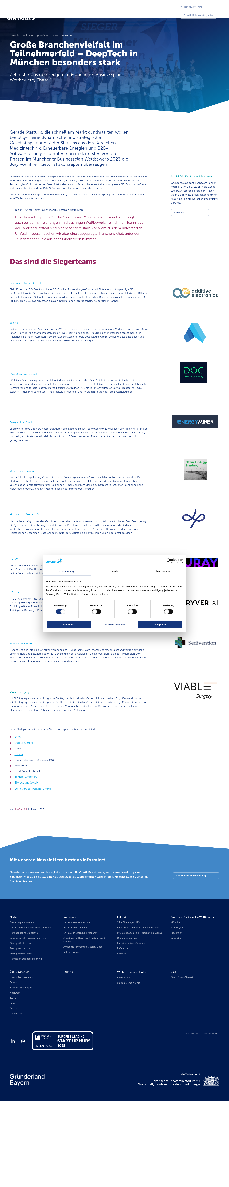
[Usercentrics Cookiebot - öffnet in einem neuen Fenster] (169, 560)
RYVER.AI (16, 648)
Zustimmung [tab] (66, 571)
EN (220, 7)
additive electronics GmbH (28, 297)
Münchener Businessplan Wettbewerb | (36, 41)
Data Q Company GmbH (26, 397)
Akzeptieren (160, 624)
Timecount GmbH (27, 860)
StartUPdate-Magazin (205, 15)
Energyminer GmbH (23, 453)
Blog (174, 1054)
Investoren (70, 996)
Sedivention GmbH (22, 704)
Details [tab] (115, 571)
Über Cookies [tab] (162, 571)
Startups (15, 996)
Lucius (19, 830)
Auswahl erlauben (114, 624)
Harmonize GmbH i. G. (24, 556)
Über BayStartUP (21, 1054)
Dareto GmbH (24, 818)
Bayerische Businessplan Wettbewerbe (187, 998)
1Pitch (19, 812)
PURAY (14, 608)
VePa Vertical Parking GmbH (33, 867)
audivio (14, 341)
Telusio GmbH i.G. (27, 854)
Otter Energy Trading (24, 505)
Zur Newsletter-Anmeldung (190, 954)
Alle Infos (179, 219)
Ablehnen (68, 624)
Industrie (123, 996)
